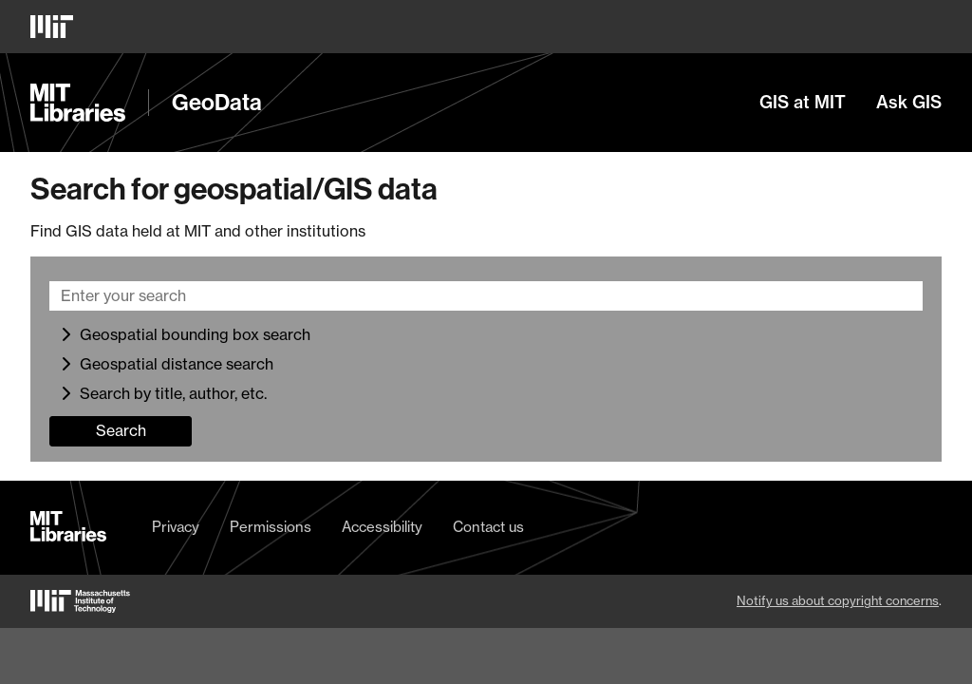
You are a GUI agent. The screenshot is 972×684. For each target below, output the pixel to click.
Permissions (270, 527)
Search (121, 430)
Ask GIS (909, 102)
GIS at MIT (802, 102)
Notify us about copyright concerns (838, 600)
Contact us (488, 527)
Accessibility (382, 527)
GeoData (217, 102)
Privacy (175, 527)
